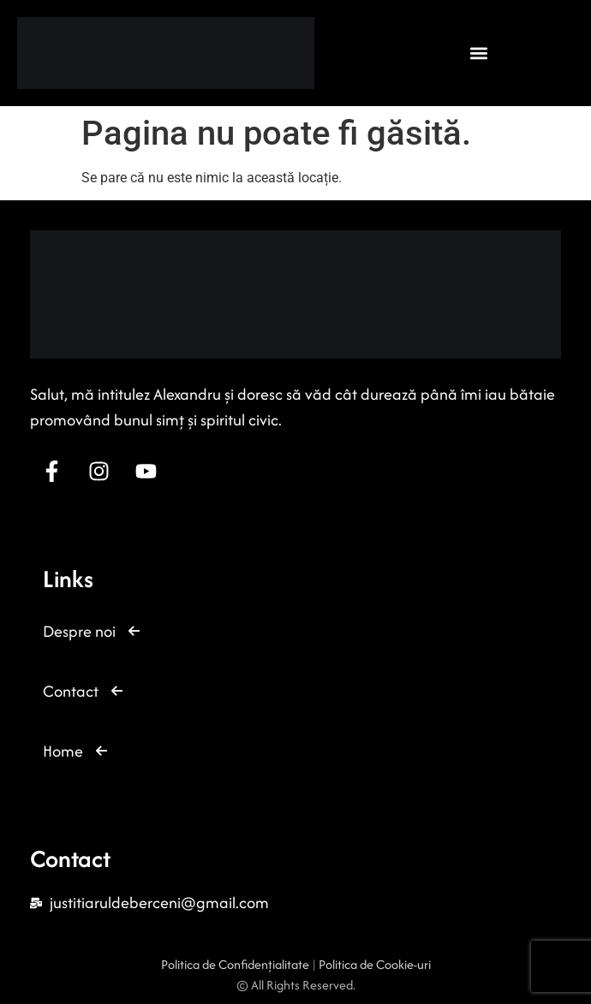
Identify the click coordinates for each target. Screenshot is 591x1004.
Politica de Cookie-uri (375, 964)
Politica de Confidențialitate (236, 964)
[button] (479, 53)
